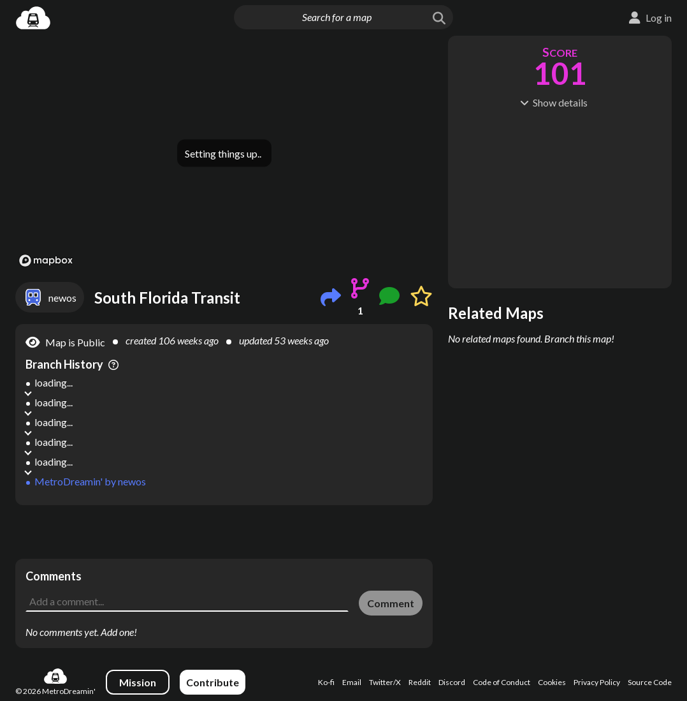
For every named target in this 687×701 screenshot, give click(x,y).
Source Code (650, 682)
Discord (451, 682)
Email (351, 682)
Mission (137, 682)
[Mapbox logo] (46, 260)
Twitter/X (385, 682)
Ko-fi (326, 682)
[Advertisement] (224, 532)
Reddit (420, 682)
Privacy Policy (597, 682)
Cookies (552, 682)
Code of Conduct (501, 682)
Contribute (212, 682)
